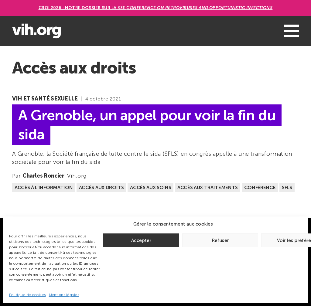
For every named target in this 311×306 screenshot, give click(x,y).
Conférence (260, 187)
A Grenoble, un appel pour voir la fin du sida (146, 125)
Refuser (220, 240)
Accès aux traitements (207, 187)
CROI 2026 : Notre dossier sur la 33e (156, 7)
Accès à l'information (44, 187)
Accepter (141, 240)
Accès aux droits (101, 187)
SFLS (287, 187)
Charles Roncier (43, 175)
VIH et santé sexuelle (44, 98)
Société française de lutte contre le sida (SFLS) (116, 153)
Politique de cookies (27, 295)
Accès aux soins (150, 187)
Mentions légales (64, 295)
